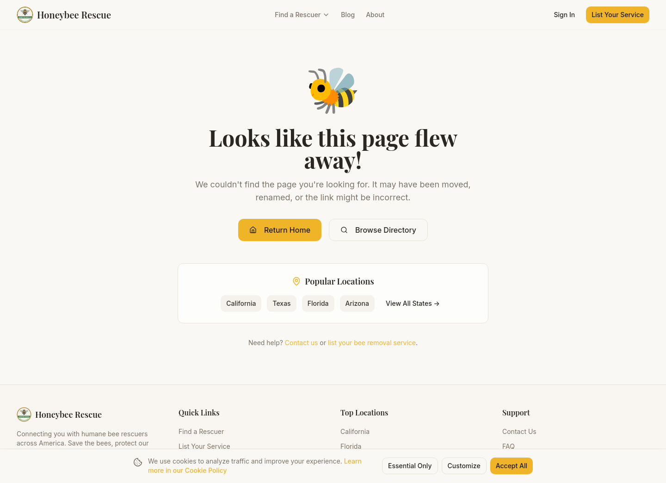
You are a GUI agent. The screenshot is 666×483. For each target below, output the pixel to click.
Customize (464, 466)
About (375, 15)
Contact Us (519, 431)
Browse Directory (378, 230)
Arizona (357, 303)
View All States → (413, 303)
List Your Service (618, 15)
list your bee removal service (372, 343)
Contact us (301, 343)
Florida (318, 303)
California (241, 303)
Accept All (511, 466)
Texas (281, 303)
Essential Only (410, 466)
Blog (348, 15)
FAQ (508, 446)
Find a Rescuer (302, 15)
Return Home (279, 230)
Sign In (564, 15)
